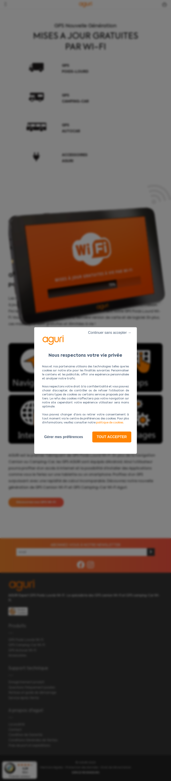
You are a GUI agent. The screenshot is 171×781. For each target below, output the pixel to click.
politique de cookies (109, 422)
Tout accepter (112, 437)
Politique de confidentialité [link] (85, 446)
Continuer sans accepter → (109, 332)
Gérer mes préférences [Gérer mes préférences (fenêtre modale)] (63, 437)
